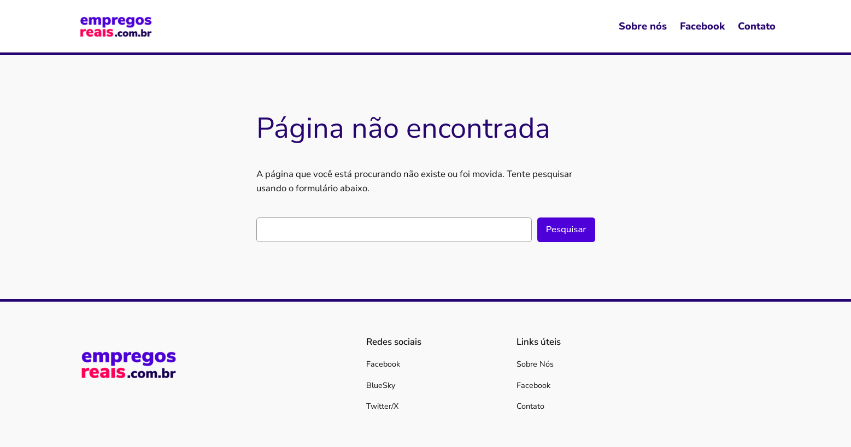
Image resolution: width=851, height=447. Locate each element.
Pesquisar (566, 229)
